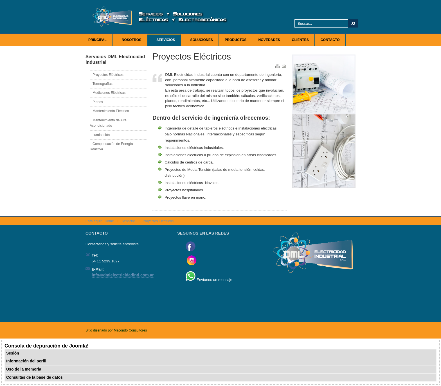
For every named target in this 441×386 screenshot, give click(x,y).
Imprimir (277, 65)
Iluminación (101, 135)
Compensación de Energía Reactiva (111, 146)
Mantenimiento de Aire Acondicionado (108, 123)
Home (109, 221)
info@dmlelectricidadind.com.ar (123, 275)
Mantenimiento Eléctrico (111, 111)
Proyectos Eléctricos (108, 75)
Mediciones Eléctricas (109, 93)
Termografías (102, 84)
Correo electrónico (283, 65)
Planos (98, 102)
